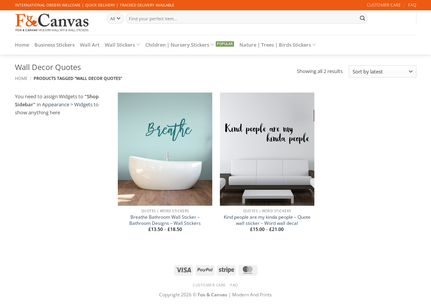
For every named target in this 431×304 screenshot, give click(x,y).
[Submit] (362, 18)
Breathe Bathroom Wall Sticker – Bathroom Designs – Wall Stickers (165, 220)
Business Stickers (54, 44)
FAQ (412, 5)
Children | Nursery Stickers (179, 44)
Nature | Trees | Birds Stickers (277, 44)
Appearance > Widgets (67, 104)
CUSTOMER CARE (384, 5)
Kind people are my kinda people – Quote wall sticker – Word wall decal (267, 220)
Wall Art (89, 44)
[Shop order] (382, 71)
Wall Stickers (122, 44)
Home (22, 44)
